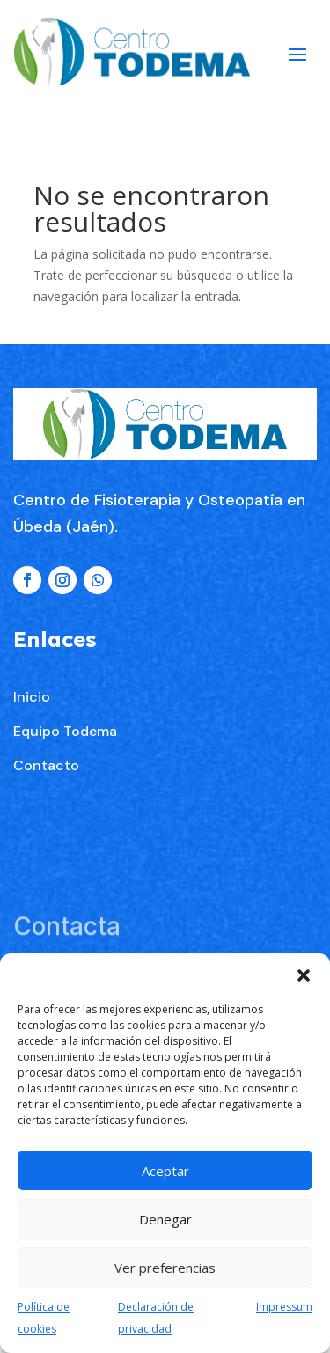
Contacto (46, 765)
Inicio (31, 697)
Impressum (284, 1306)
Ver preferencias (165, 1267)
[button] (303, 975)
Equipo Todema (65, 731)
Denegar (165, 1219)
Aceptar (165, 1171)
